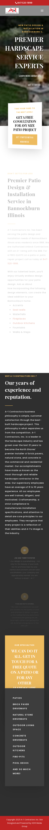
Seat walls (19, 309)
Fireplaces (19, 318)
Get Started (34, 85)
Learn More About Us (30, 76)
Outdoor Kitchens (24, 323)
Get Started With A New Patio (24, 139)
